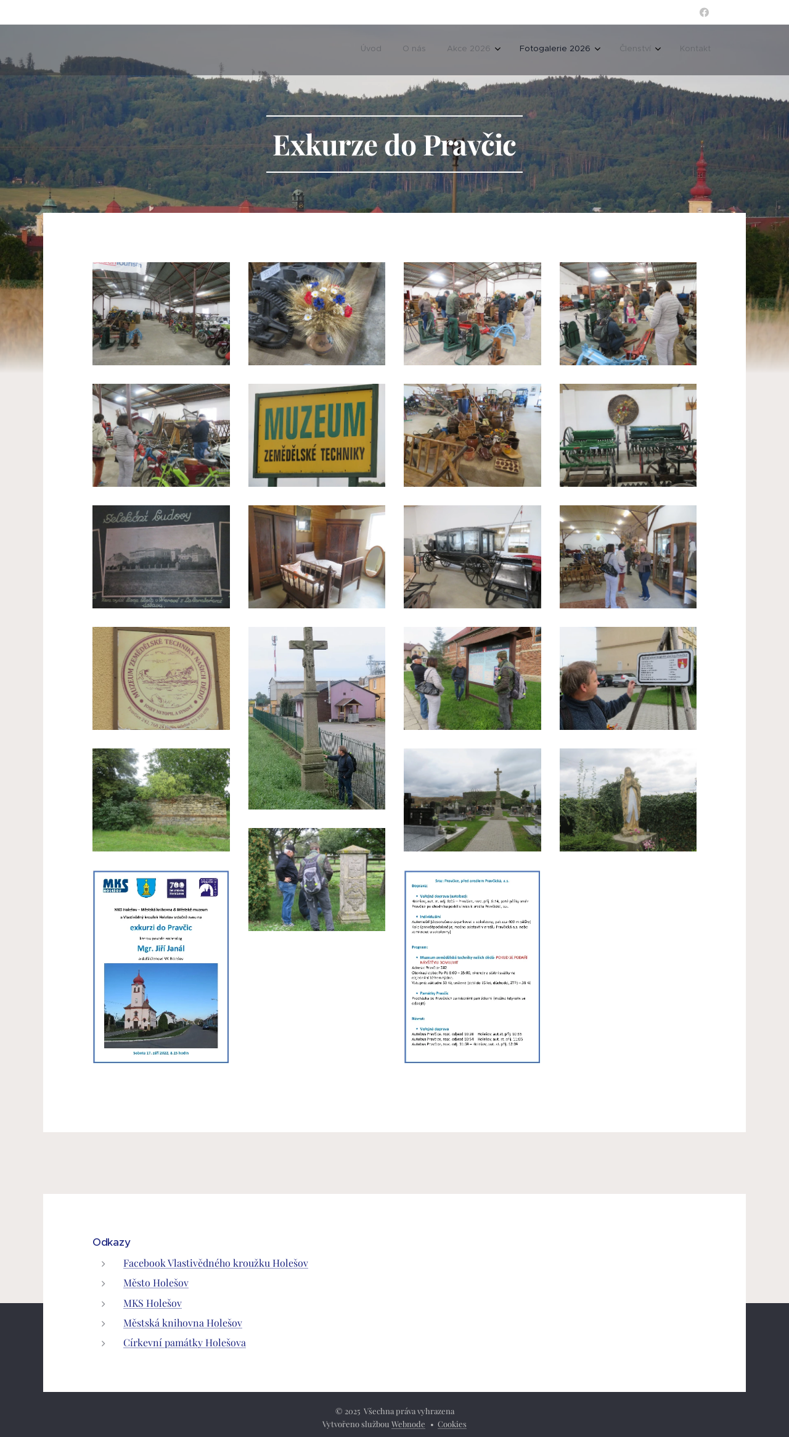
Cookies (452, 1423)
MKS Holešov (152, 1302)
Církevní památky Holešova (184, 1342)
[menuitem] (371, 50)
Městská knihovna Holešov (182, 1321)
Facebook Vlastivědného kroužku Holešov (215, 1262)
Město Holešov (156, 1282)
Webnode (408, 1423)
